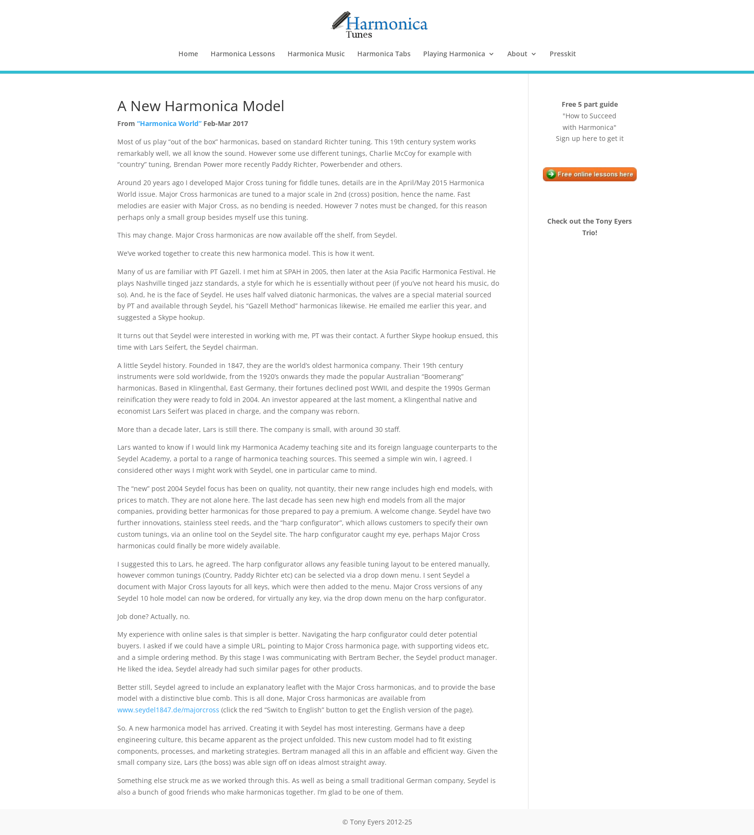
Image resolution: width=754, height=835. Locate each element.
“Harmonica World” (169, 123)
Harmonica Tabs (384, 54)
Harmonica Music (316, 54)
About (517, 54)
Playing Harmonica (454, 54)
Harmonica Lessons (243, 54)
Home (188, 54)
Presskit (563, 54)
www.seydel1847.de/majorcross (168, 709)
